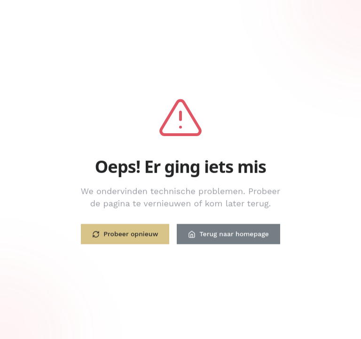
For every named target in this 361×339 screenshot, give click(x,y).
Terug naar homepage (228, 234)
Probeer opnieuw (125, 234)
